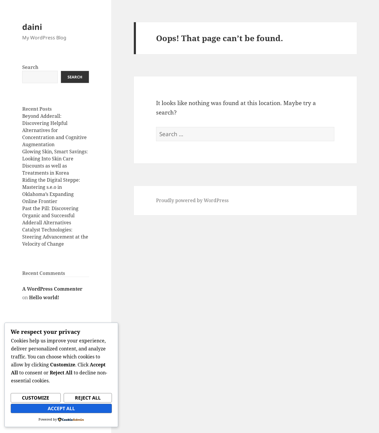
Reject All (88, 398)
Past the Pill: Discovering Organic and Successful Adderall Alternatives (50, 215)
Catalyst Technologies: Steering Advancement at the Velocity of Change (55, 236)
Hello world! (44, 297)
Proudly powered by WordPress (192, 200)
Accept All (61, 408)
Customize (35, 398)
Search (30, 67)
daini (32, 26)
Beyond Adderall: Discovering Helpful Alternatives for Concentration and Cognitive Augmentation (54, 130)
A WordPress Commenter (52, 289)
